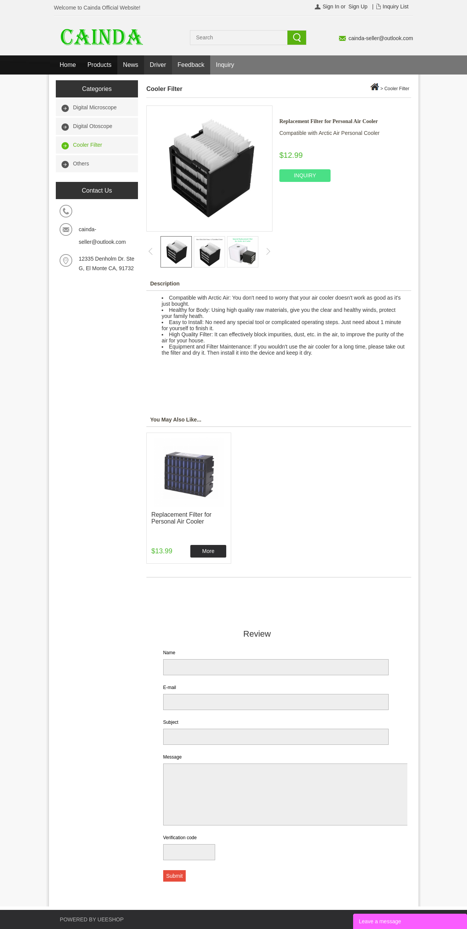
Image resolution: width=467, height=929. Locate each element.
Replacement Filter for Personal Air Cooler (181, 518)
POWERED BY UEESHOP (92, 919)
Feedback (191, 65)
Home (68, 65)
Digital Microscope (95, 107)
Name (169, 652)
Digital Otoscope (92, 126)
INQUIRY (305, 175)
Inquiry (225, 65)
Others (81, 164)
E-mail (169, 687)
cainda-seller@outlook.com (381, 38)
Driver (158, 65)
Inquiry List (396, 6)
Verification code (180, 837)
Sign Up (358, 6)
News (130, 65)
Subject (170, 722)
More (208, 551)
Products (100, 65)
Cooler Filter (87, 145)
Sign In (331, 6)
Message (172, 757)
